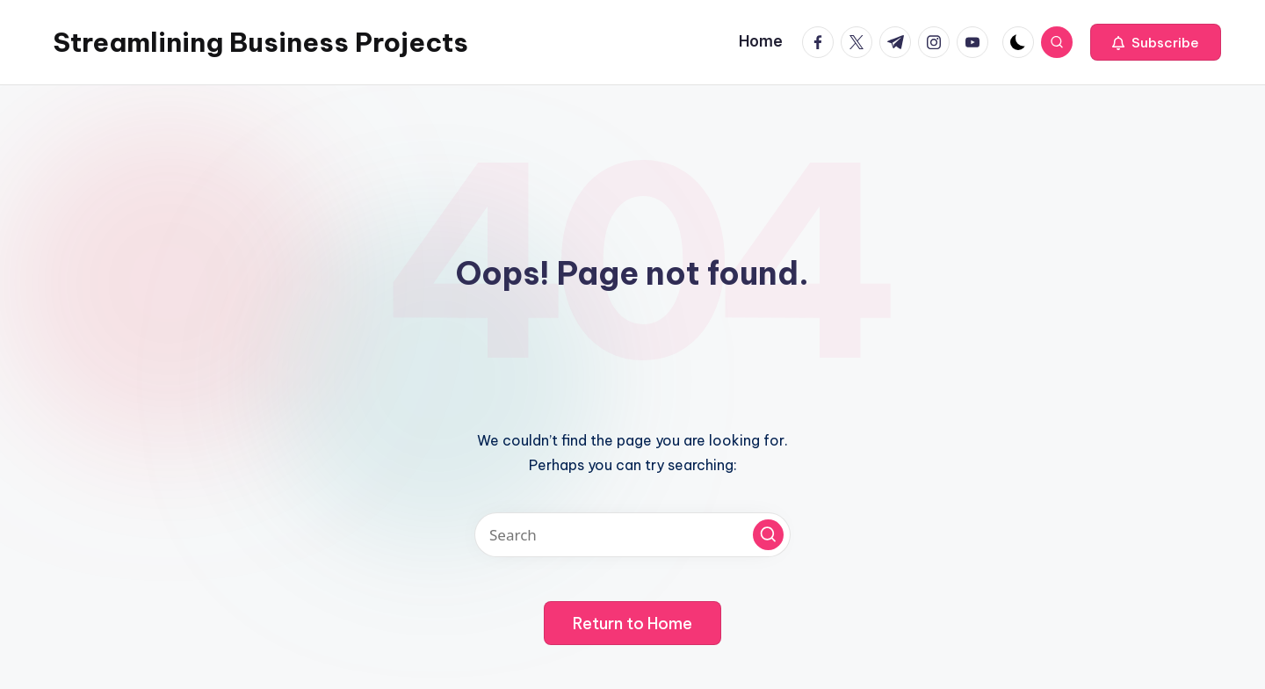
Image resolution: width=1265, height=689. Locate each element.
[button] (1155, 42)
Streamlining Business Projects (260, 42)
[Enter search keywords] (632, 534)
